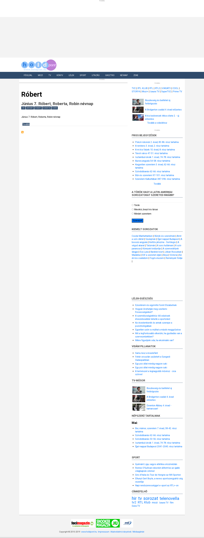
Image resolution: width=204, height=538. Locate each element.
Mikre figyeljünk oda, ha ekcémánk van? (154, 340)
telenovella (169, 498)
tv (140, 498)
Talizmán (150, 245)
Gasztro (109, 75)
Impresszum (103, 532)
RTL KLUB (142, 88)
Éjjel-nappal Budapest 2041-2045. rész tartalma (158, 446)
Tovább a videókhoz (157, 122)
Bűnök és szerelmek (164, 236)
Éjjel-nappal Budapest (168, 239)
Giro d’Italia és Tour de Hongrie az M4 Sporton (158, 474)
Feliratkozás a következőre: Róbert (22, 132)
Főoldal (28, 75)
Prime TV (177, 91)
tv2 (134, 502)
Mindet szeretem (142, 213)
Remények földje (174, 258)
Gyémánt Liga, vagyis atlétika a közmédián (156, 464)
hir (23, 108)
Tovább (26, 124)
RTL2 (157, 88)
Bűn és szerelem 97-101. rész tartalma (154, 175)
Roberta (46, 108)
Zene (135, 75)
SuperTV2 (166, 91)
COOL (175, 88)
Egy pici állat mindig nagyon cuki (151, 363)
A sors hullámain (165, 245)
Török (137, 205)
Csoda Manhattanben (142, 236)
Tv (49, 75)
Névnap (124, 75)
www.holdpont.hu (89, 532)
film (172, 502)
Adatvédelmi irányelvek (120, 532)
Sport (83, 75)
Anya (165, 255)
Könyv (60, 75)
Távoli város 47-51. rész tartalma (151, 153)
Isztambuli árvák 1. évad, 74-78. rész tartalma (157, 157)
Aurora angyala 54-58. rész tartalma (152, 160)
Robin (54, 108)
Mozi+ (145, 91)
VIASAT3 (166, 88)
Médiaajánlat (138, 532)
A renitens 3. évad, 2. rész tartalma (152, 145)
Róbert (38, 108)
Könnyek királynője (152, 248)
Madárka (136, 255)
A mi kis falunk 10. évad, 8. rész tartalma (155, 149)
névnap (30, 108)
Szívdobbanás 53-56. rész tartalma (152, 439)
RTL (151, 88)
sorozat (150, 498)
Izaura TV (155, 91)
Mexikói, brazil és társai (146, 209)
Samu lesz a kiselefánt (146, 353)
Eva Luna (144, 251)
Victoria (173, 255)
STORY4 (136, 91)
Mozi (40, 75)
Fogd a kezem (157, 258)
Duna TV (136, 506)
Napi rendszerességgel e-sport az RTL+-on (156, 485)
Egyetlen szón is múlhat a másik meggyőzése (158, 329)
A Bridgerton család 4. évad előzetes (163, 109)
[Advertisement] (101, 37)
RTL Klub (144, 502)
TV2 (134, 88)
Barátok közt (156, 251)
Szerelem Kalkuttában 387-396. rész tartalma (157, 179)
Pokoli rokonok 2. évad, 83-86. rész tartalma (157, 142)
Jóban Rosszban (173, 251)
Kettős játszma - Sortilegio (162, 242)
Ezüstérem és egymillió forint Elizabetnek (156, 305)
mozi (155, 502)
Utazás (96, 75)
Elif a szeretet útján (151, 255)
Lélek (71, 75)
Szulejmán (150, 239)
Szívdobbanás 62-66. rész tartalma (152, 171)
